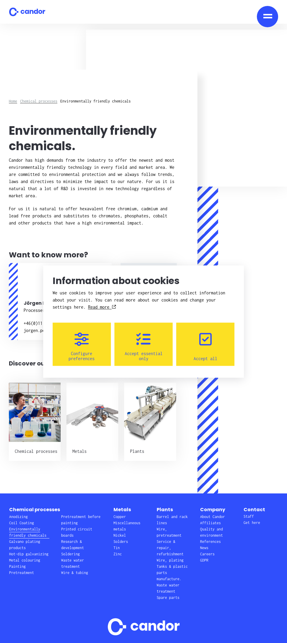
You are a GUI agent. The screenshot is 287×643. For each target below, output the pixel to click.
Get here (252, 522)
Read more (102, 307)
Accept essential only (144, 346)
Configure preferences (82, 346)
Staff (249, 516)
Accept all (205, 346)
